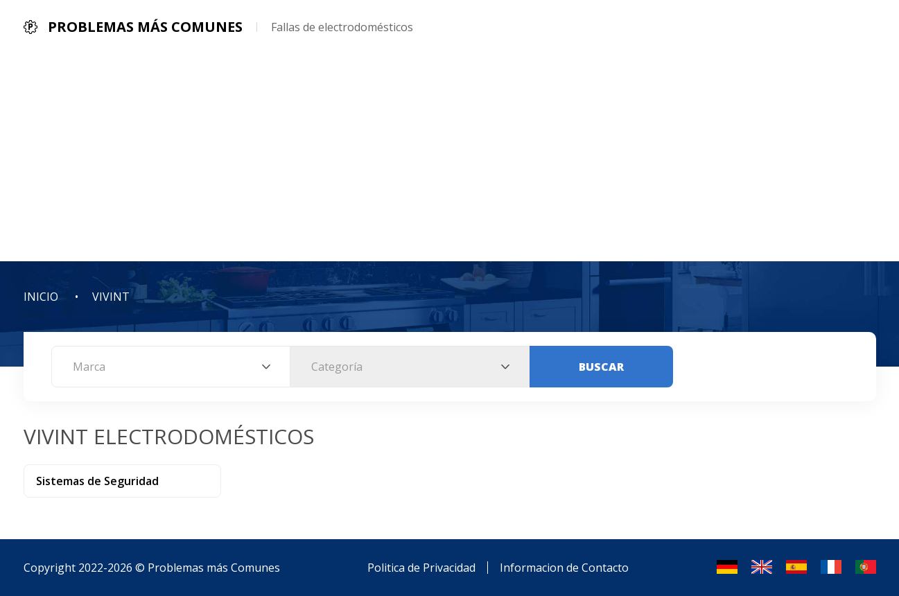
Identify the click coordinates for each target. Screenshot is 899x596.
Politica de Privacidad (421, 567)
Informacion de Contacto (564, 567)
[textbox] (171, 367)
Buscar (601, 366)
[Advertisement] (450, 157)
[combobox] (170, 366)
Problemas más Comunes (214, 567)
